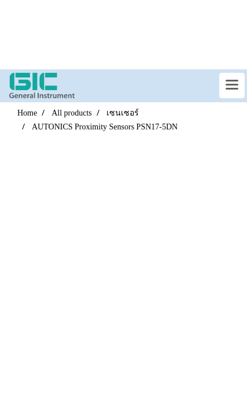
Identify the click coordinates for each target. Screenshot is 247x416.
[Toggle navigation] (232, 85)
